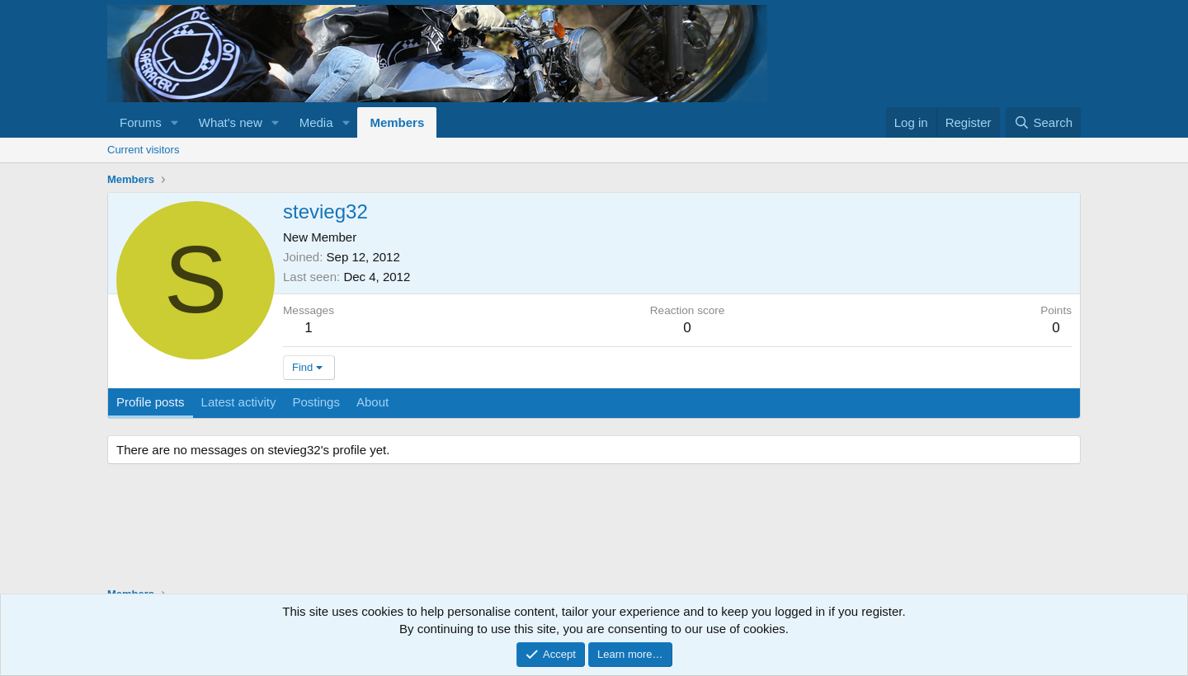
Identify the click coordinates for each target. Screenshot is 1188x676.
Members (397, 122)
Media (316, 122)
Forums (141, 122)
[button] (174, 122)
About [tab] (372, 402)
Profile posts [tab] (150, 402)
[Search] (1043, 122)
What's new (230, 122)
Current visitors (143, 149)
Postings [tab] (316, 402)
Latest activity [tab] (238, 402)
